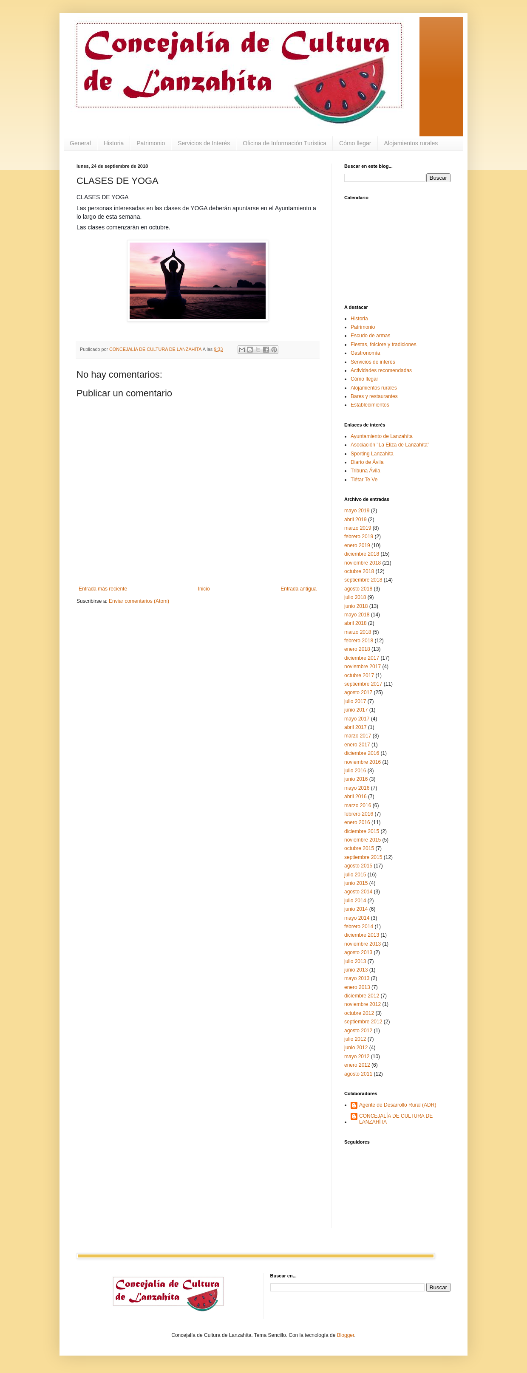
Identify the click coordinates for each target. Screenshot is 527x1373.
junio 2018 (356, 606)
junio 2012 (356, 1048)
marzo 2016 (357, 805)
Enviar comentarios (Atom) (139, 601)
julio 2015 (355, 875)
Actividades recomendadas (381, 370)
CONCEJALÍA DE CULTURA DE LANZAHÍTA (396, 1119)
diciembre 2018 (361, 554)
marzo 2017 (357, 736)
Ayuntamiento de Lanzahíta (382, 436)
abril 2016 (355, 797)
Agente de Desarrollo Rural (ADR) (397, 1105)
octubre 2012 (359, 1013)
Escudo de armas (370, 336)
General (80, 143)
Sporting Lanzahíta (372, 454)
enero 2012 (357, 1065)
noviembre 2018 (362, 563)
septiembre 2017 (363, 684)
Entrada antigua (298, 589)
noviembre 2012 (362, 1004)
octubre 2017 (359, 675)
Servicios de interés (373, 362)
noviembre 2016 (362, 762)
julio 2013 (355, 961)
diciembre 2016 (361, 753)
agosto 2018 (358, 589)
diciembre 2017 (361, 658)
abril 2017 (355, 727)
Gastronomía (365, 353)
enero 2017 (357, 745)
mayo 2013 (356, 978)
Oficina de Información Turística (284, 143)
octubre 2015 (359, 848)
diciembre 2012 (361, 996)
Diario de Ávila (367, 462)
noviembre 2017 (362, 667)
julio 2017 (355, 701)
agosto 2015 (358, 866)
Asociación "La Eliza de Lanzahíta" (390, 445)
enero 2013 (357, 987)
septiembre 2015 (363, 857)
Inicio (204, 589)
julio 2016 (355, 771)
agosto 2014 (358, 892)
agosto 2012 (358, 1031)
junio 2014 (356, 909)
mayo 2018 (356, 615)
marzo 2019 (357, 528)
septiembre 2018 (363, 580)
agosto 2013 (358, 952)
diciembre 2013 (361, 935)
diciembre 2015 (361, 831)
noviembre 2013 (362, 944)
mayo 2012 (356, 1056)
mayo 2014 (356, 918)
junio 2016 (356, 779)
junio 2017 (356, 710)
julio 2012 (355, 1039)
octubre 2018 (359, 571)
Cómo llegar (355, 143)
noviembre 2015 (362, 840)
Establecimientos (370, 405)
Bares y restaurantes (374, 396)
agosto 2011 (358, 1074)
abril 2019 (355, 520)
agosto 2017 (358, 692)
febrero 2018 (358, 641)
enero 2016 (357, 822)
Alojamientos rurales (411, 143)
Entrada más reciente (103, 589)
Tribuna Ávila (365, 471)
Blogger (345, 1335)
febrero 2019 (358, 537)
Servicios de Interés (204, 143)
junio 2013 (356, 970)
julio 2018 (355, 597)
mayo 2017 (356, 719)
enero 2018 (357, 649)
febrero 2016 (358, 814)
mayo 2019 (356, 511)
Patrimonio (150, 143)
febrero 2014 (358, 926)
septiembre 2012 (363, 1022)
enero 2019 (357, 545)
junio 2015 (356, 883)
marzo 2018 (357, 632)
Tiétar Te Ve (364, 480)
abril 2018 (355, 623)
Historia (114, 143)
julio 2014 (355, 901)
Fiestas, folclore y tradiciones (383, 344)
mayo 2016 (356, 788)
